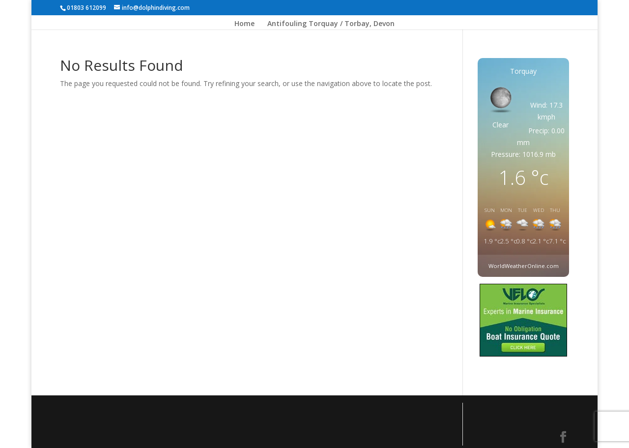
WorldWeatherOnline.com (523, 265)
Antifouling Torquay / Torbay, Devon (331, 24)
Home (244, 24)
